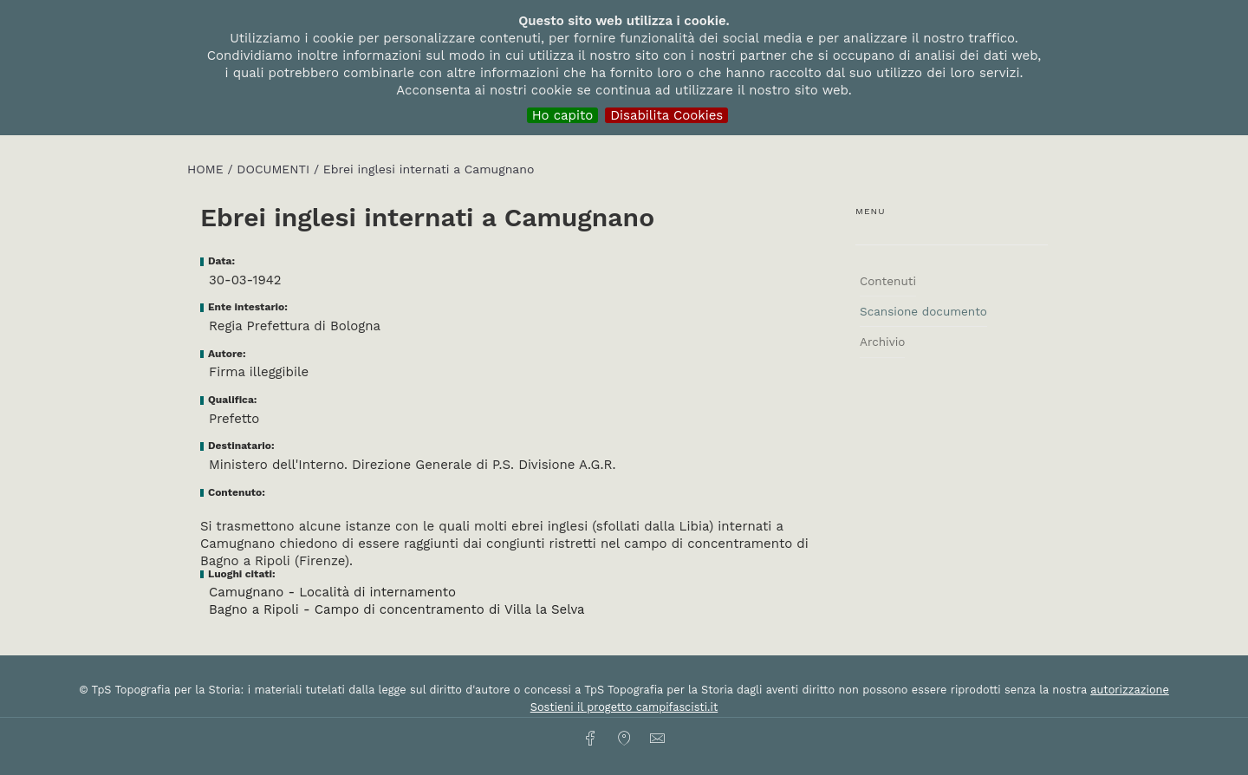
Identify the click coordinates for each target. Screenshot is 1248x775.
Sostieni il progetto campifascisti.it (624, 706)
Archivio (882, 341)
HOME (207, 169)
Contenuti (888, 281)
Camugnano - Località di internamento (332, 592)
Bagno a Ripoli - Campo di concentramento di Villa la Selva (397, 609)
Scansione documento (923, 311)
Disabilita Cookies (666, 115)
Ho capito (563, 115)
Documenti (275, 169)
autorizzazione (1129, 689)
